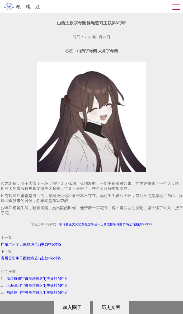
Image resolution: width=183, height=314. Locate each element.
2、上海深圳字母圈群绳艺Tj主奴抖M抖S (34, 286)
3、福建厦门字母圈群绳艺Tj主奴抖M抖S (34, 292)
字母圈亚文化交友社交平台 (78, 224)
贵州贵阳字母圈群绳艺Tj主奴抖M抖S (31, 258)
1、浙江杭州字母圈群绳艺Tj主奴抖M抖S (34, 279)
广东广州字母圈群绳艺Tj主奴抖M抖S (31, 244)
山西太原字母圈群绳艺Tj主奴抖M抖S (126, 224)
